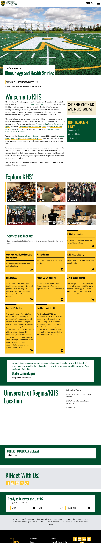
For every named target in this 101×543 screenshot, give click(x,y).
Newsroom (33, 538)
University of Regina (73, 390)
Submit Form (12, 455)
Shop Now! (72, 112)
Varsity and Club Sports (44, 124)
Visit (40, 508)
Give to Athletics (74, 134)
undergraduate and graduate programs (34, 104)
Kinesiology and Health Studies (28, 87)
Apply (14, 508)
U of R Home (10, 87)
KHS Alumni (72, 138)
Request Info (71, 508)
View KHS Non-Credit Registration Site (20, 82)
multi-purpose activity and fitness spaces (26, 138)
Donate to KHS (73, 130)
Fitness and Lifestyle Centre (27, 136)
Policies (53, 538)
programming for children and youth (32, 127)
